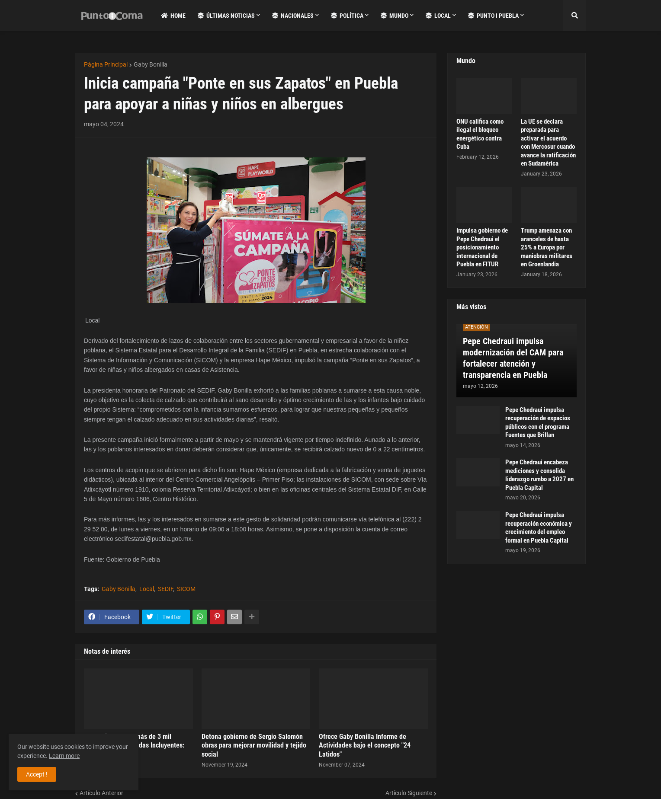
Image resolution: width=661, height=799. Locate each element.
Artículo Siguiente (408, 792)
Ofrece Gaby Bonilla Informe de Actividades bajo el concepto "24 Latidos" (365, 745)
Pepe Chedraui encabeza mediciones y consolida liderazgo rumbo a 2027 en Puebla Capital (539, 475)
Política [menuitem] (347, 15)
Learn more (64, 755)
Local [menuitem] (438, 15)
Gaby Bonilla (150, 64)
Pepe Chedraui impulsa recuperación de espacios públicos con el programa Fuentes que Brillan (537, 422)
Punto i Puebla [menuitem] (493, 15)
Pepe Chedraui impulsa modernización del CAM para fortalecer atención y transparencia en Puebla (513, 358)
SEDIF (165, 589)
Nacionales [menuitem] (293, 15)
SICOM (186, 589)
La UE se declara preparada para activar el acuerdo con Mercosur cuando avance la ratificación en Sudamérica (548, 143)
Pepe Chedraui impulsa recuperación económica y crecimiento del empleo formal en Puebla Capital (538, 527)
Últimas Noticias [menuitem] (226, 15)
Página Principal (106, 64)
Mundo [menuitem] (394, 15)
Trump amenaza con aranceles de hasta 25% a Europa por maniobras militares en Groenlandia (546, 247)
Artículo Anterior (101, 792)
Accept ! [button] (37, 774)
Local (146, 589)
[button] (574, 15)
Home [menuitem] (173, 15)
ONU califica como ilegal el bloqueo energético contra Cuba (480, 134)
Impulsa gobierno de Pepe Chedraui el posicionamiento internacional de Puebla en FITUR (482, 247)
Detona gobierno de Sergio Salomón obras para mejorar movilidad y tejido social (254, 745)
